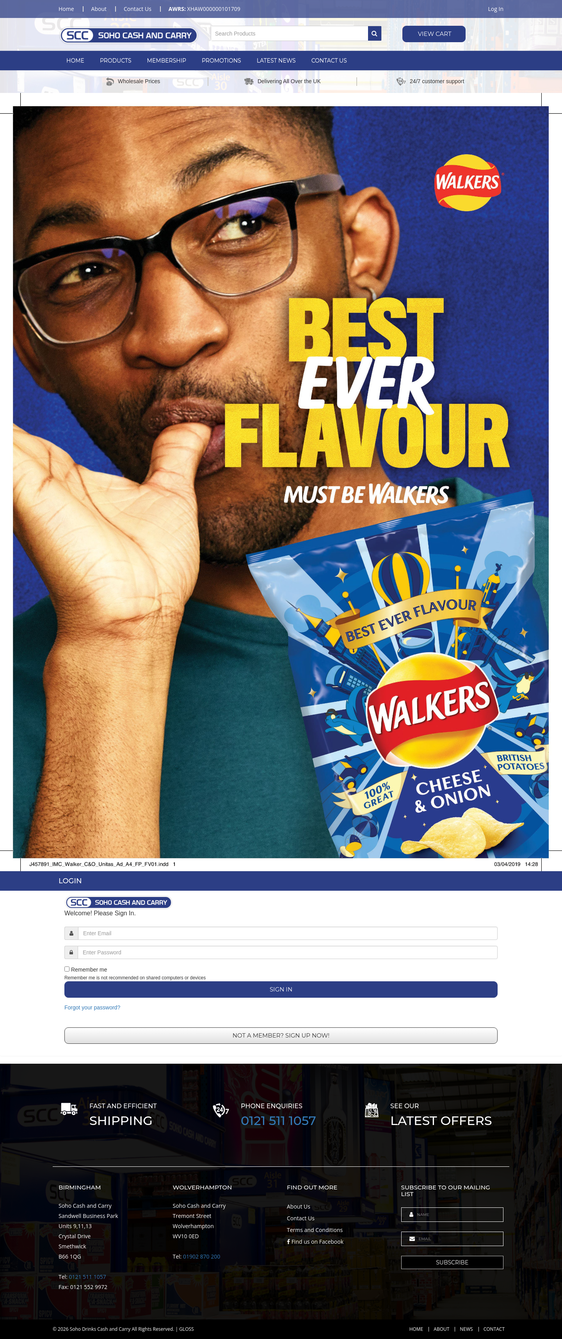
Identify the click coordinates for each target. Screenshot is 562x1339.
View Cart (434, 33)
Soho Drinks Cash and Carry (100, 1329)
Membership (166, 60)
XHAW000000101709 (204, 9)
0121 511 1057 (278, 1120)
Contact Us (329, 60)
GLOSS (186, 1329)
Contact (494, 1329)
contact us (137, 9)
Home (75, 60)
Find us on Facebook (315, 1241)
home (66, 9)
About (441, 1329)
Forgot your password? (92, 1007)
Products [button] (116, 60)
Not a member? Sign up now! (281, 1035)
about (99, 9)
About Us (298, 1206)
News (466, 1329)
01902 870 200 (201, 1256)
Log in (495, 9)
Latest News (276, 60)
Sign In (281, 989)
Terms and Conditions (315, 1230)
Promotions (221, 60)
